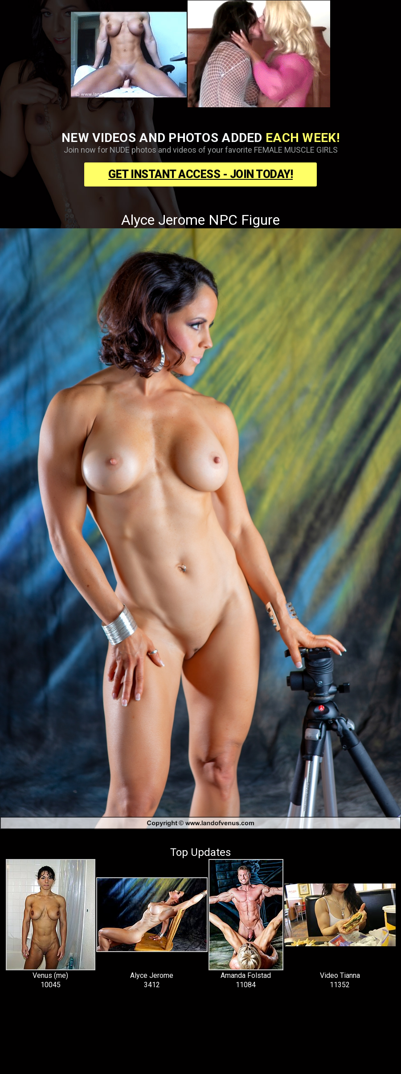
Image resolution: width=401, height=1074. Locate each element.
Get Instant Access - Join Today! (200, 174)
